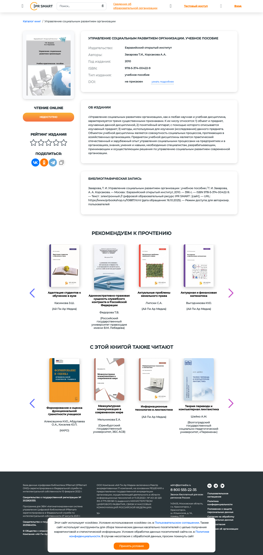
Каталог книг (32, 21)
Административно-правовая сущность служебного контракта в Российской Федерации (109, 300)
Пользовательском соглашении (177, 522)
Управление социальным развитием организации (80, 21)
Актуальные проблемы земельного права (154, 294)
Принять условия (131, 546)
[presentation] (32, 293)
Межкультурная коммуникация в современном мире (109, 409)
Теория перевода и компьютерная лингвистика (199, 408)
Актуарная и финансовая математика (199, 294)
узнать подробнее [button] (162, 81)
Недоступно (48, 117)
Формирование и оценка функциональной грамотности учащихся (64, 411)
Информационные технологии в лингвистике (154, 408)
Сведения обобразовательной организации (135, 6)
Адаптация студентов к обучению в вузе (64, 294)
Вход (237, 6)
